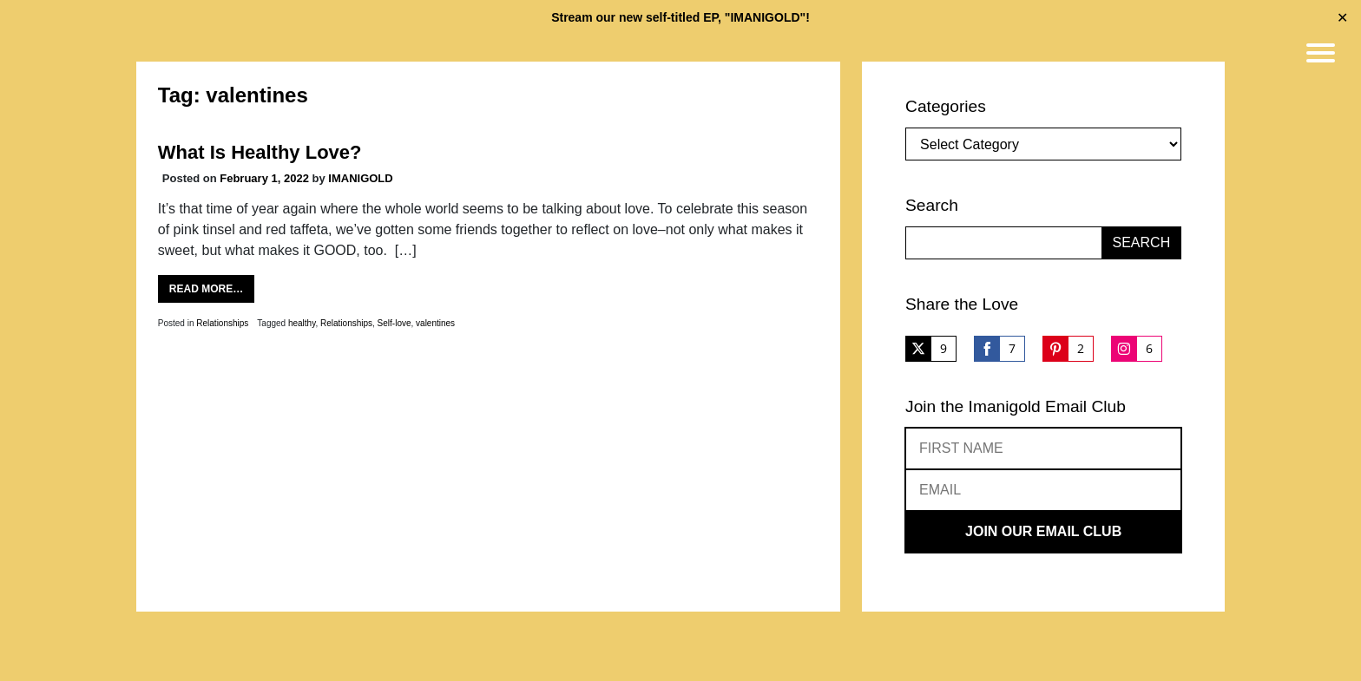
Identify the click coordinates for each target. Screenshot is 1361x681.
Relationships (222, 323)
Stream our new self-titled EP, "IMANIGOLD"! (680, 17)
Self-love (394, 323)
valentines (435, 323)
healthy (302, 323)
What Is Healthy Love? (260, 152)
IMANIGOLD (360, 178)
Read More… (206, 289)
